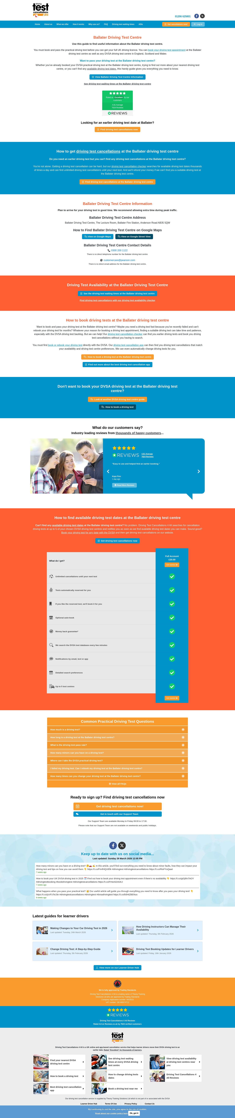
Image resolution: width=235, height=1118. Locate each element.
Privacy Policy (131, 1104)
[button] (108, 471)
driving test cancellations (98, 151)
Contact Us (149, 1104)
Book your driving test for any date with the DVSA (88, 532)
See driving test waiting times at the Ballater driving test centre (117, 84)
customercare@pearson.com (119, 260)
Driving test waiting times (123, 24)
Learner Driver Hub (88, 1104)
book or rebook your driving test (65, 345)
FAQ (106, 24)
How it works (78, 24)
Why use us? (94, 24)
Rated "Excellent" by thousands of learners (123, 1050)
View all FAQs (117, 784)
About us (48, 24)
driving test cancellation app (128, 345)
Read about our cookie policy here (111, 1113)
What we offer (62, 24)
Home (37, 24)
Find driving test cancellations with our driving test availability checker (117, 300)
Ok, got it (134, 1113)
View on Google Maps (97, 236)
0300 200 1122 (119, 250)
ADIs (141, 24)
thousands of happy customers (138, 433)
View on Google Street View (134, 236)
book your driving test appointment (167, 50)
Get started (172, 565)
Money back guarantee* (67, 631)
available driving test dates (101, 69)
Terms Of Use (111, 1104)
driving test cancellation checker (128, 166)
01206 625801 (183, 16)
